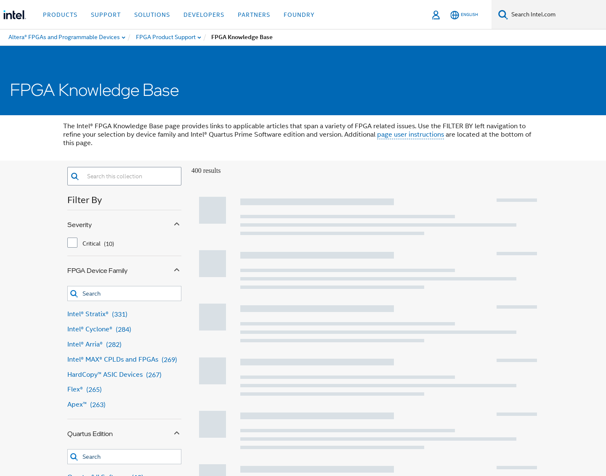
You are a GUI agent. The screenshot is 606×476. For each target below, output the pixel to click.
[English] (464, 14)
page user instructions (410, 134)
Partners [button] (254, 15)
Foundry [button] (299, 15)
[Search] (503, 14)
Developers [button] (203, 15)
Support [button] (106, 15)
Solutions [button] (152, 15)
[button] (74, 176)
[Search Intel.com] (557, 14)
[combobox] (130, 176)
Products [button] (60, 15)
